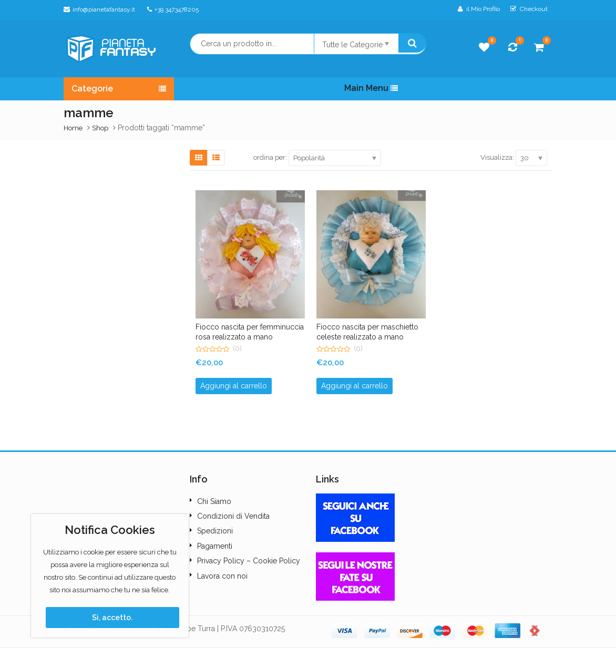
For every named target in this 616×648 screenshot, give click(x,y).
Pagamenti (214, 546)
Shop (100, 128)
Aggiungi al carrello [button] (233, 386)
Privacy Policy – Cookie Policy (248, 561)
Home (73, 128)
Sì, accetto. (112, 617)
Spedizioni (215, 531)
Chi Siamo (214, 501)
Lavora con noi (222, 576)
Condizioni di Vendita (233, 516)
